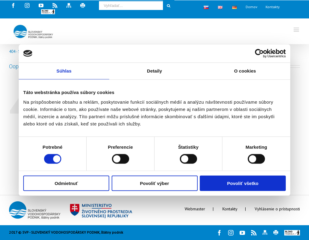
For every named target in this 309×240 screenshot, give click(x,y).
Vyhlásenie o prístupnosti (277, 209)
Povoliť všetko (243, 183)
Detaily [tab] (154, 70)
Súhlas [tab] (64, 70)
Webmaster (195, 209)
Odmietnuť (66, 183)
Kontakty (229, 209)
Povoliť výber (154, 183)
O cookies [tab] (245, 70)
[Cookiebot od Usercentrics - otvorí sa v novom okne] (259, 53)
